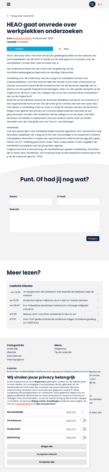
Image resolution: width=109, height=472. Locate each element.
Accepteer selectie (47, 454)
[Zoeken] (92, 4)
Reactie (14, 209)
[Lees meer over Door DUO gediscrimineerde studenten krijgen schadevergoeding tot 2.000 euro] (54, 321)
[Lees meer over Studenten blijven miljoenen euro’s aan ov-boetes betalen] (54, 300)
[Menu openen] (8, 4)
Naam (13, 196)
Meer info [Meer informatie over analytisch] (71, 429)
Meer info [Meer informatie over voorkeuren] (71, 420)
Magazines (60, 348)
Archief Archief (22, 38)
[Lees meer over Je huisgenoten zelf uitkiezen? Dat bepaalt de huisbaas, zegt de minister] (54, 293)
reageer (19, 48)
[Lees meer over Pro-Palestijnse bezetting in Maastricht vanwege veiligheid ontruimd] (54, 307)
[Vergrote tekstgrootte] (101, 4)
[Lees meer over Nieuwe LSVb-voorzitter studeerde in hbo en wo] (54, 314)
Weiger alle (47, 446)
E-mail (61, 196)
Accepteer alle (46, 462)
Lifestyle (11, 352)
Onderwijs (12, 348)
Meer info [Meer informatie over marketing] (71, 437)
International (14, 356)
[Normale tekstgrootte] (99, 4)
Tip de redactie (62, 352)
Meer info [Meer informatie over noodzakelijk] (71, 412)
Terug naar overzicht (22, 16)
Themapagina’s (15, 359)
